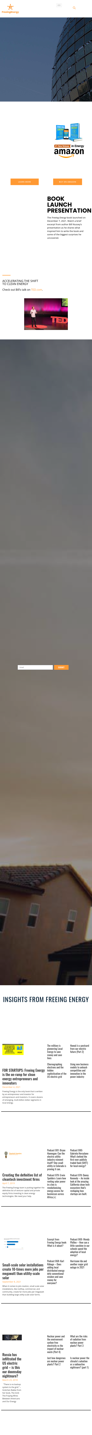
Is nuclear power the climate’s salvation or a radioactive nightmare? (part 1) (79, 1362)
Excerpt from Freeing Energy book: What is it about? (57, 1242)
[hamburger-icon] (59, 5)
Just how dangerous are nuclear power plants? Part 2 (56, 1361)
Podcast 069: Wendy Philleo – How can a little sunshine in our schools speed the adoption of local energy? (80, 1247)
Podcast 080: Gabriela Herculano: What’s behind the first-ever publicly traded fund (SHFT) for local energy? (79, 1158)
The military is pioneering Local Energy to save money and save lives (55, 1052)
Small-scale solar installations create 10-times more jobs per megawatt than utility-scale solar (23, 1271)
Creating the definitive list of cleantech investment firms (22, 1177)
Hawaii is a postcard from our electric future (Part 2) (79, 1049)
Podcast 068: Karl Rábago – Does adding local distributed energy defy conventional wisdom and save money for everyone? (56, 1272)
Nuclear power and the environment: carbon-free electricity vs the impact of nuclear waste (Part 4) (56, 1344)
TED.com (36, 290)
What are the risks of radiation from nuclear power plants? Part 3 (79, 1340)
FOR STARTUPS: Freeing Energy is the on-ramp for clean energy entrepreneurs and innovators (23, 1076)
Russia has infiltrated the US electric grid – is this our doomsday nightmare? (11, 1365)
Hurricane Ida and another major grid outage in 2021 (79, 1264)
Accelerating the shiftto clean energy (20, 282)
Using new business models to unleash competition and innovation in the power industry (79, 1070)
